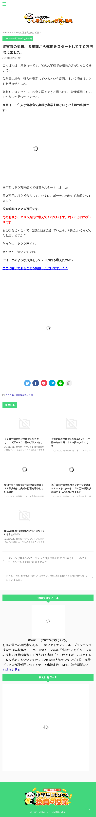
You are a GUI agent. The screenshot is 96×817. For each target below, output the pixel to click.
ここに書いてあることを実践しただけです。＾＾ (35, 268)
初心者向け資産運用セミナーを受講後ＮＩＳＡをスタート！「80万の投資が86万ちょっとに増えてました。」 (71, 488)
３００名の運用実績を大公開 (19, 395)
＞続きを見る (11, 669)
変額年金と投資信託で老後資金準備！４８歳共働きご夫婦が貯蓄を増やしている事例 (23, 488)
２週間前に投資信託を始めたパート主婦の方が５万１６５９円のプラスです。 (70, 442)
